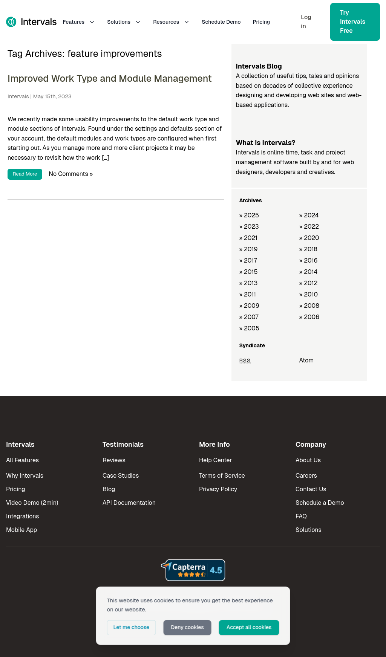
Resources (171, 21)
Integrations (22, 516)
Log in (306, 21)
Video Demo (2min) (32, 503)
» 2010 (308, 294)
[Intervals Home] (31, 22)
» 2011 (247, 294)
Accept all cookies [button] (249, 627)
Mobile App (21, 530)
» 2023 (249, 227)
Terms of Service (222, 476)
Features (79, 21)
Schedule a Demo (320, 503)
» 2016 (308, 260)
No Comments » (71, 173)
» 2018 (308, 249)
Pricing (261, 21)
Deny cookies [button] (187, 627)
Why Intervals (24, 476)
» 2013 (248, 283)
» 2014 (308, 272)
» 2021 (248, 238)
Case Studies (121, 476)
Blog (109, 489)
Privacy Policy (218, 489)
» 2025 (249, 215)
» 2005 (249, 328)
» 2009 (249, 306)
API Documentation (129, 503)
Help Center (215, 460)
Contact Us (311, 489)
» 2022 (309, 227)
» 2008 (309, 306)
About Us (308, 460)
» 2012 (308, 283)
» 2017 (248, 260)
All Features (22, 460)
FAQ (301, 516)
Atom (306, 360)
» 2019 (248, 249)
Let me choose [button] (131, 627)
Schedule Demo (221, 21)
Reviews (114, 460)
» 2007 (248, 317)
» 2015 (248, 272)
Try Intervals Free (352, 22)
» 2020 (309, 238)
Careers (306, 476)
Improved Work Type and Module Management (110, 78)
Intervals (18, 96)
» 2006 (309, 317)
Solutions (124, 21)
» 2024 (309, 215)
